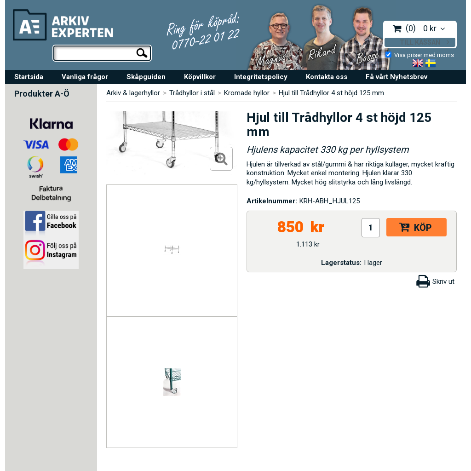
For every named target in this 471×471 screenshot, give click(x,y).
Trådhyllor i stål (192, 93)
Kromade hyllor (247, 93)
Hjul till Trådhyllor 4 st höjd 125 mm (331, 93)
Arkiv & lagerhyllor (133, 93)
